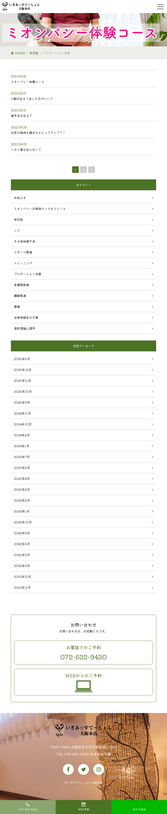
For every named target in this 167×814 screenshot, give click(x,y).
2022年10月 (23, 522)
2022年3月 (22, 565)
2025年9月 (22, 402)
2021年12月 (22, 576)
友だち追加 (139, 809)
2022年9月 (22, 533)
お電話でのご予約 (83, 652)
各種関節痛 (21, 285)
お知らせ (20, 197)
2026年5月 (22, 359)
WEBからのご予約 (83, 681)
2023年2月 (22, 500)
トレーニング (23, 263)
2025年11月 (22, 380)
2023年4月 (22, 478)
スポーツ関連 (23, 252)
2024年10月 (23, 424)
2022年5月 (22, 555)
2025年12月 (23, 369)
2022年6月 (22, 544)
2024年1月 (21, 446)
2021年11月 (22, 587)
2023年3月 (22, 489)
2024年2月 (22, 435)
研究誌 (33, 53)
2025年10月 (23, 391)
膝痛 (17, 306)
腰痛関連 (20, 295)
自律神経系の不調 (26, 317)
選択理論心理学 (24, 328)
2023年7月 (22, 457)
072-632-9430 (27, 809)
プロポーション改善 (27, 274)
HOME (20, 53)
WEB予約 (83, 809)
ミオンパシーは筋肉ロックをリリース (40, 208)
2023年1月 (22, 511)
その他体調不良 (24, 241)
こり (17, 230)
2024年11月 (22, 413)
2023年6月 (22, 467)
